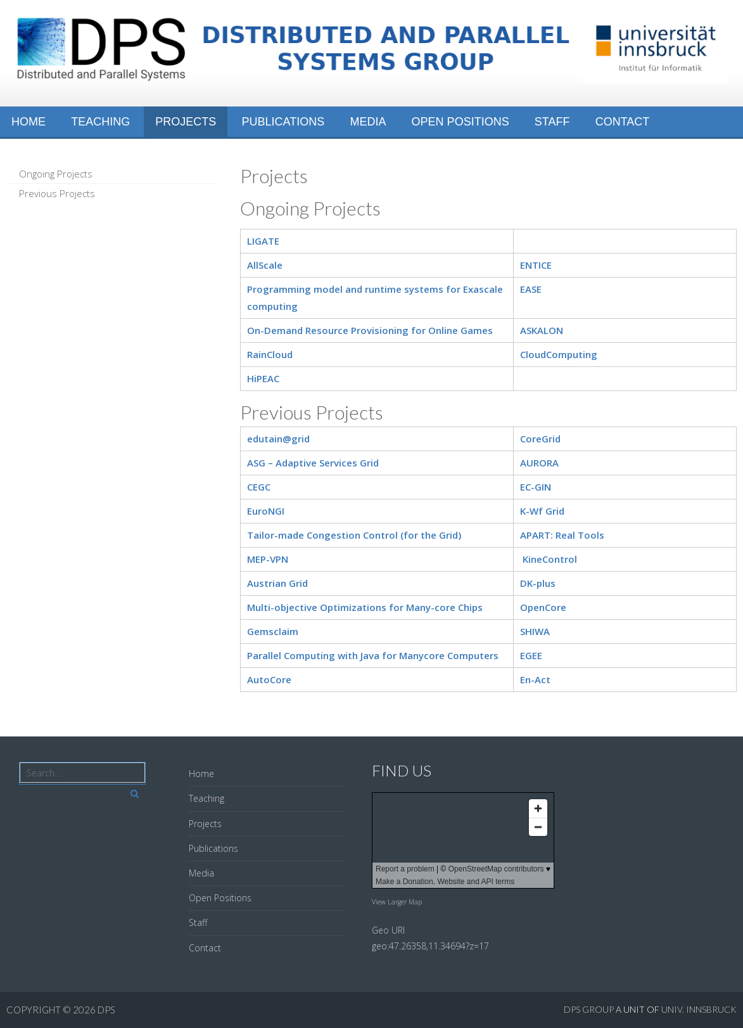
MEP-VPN (267, 559)
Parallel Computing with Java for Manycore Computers (373, 655)
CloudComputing (558, 354)
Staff (552, 121)
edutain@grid (278, 438)
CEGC (258, 486)
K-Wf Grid (542, 510)
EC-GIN (535, 486)
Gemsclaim (272, 631)
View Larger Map (397, 901)
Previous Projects (57, 193)
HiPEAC (263, 378)
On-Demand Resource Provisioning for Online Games (370, 330)
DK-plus (538, 583)
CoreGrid (540, 438)
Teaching (100, 121)
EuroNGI (265, 510)
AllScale (265, 265)
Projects (185, 121)
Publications (283, 121)
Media (368, 121)
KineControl (550, 559)
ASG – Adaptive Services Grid (313, 462)
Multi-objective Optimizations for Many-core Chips (365, 607)
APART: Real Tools (562, 535)
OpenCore (543, 607)
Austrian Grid (277, 583)
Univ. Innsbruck (699, 1009)
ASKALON (541, 330)
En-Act (535, 679)
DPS (107, 1009)
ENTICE (536, 265)
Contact (622, 121)
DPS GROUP (589, 1009)
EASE (531, 289)
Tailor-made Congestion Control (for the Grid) (354, 535)
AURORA (539, 462)
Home (28, 121)
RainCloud (270, 354)
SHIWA (535, 631)
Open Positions (460, 121)
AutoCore (269, 679)
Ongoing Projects (55, 173)
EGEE (531, 655)
